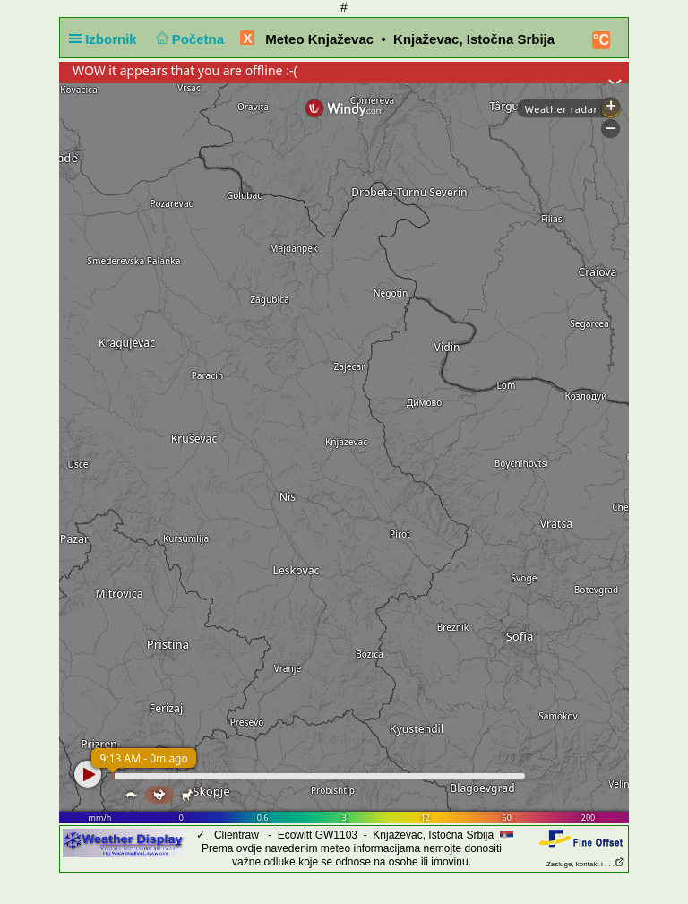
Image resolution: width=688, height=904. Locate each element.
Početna (187, 39)
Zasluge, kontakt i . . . (585, 864)
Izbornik (106, 39)
